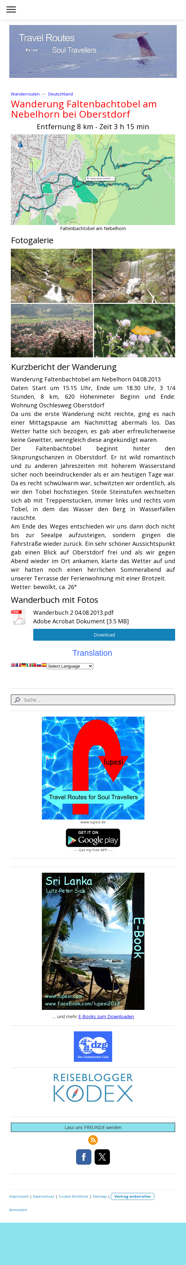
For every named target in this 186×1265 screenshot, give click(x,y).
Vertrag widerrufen (132, 1196)
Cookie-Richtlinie (73, 1196)
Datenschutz (43, 1196)
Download (104, 635)
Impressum (19, 1196)
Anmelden (18, 1209)
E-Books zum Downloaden (106, 1016)
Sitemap (99, 1196)
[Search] (93, 700)
